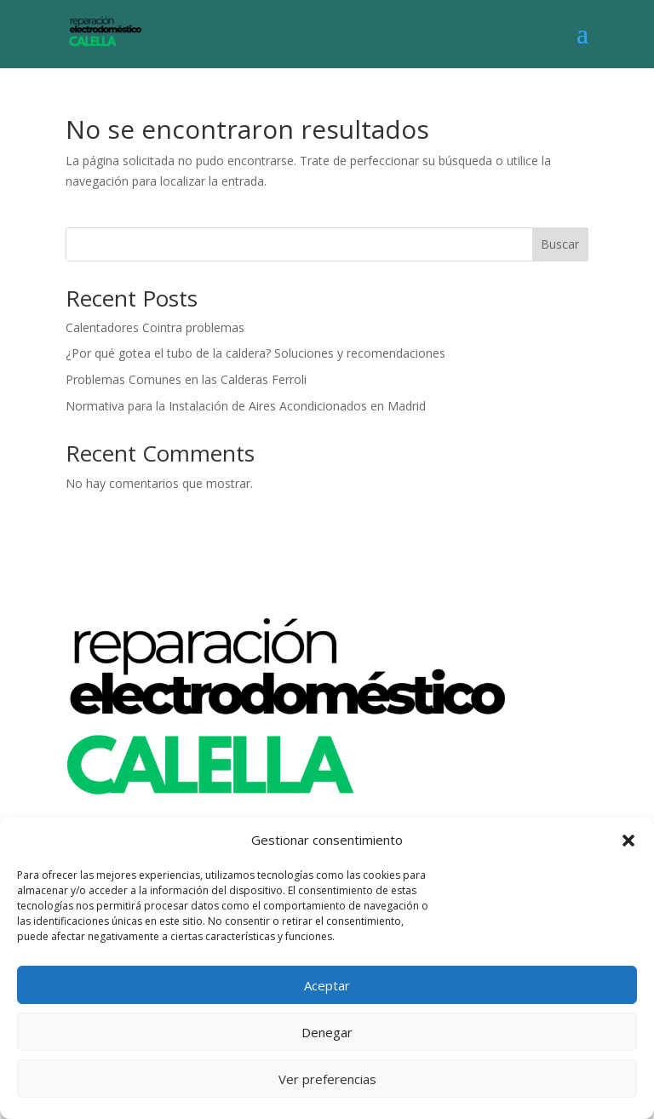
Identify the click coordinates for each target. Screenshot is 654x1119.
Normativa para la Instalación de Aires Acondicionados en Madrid (246, 406)
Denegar (327, 1032)
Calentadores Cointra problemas (155, 327)
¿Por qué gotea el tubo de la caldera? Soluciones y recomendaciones (255, 353)
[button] (628, 840)
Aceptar (327, 985)
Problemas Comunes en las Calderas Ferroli (186, 379)
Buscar (560, 244)
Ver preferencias (327, 1078)
